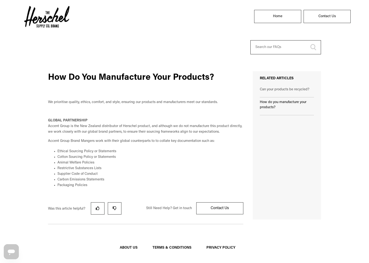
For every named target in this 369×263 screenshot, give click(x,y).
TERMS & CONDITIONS (172, 248)
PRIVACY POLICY (220, 248)
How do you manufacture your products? (283, 104)
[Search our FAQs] (285, 47)
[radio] (97, 208)
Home (277, 16)
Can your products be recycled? (284, 89)
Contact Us (327, 16)
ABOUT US (129, 248)
